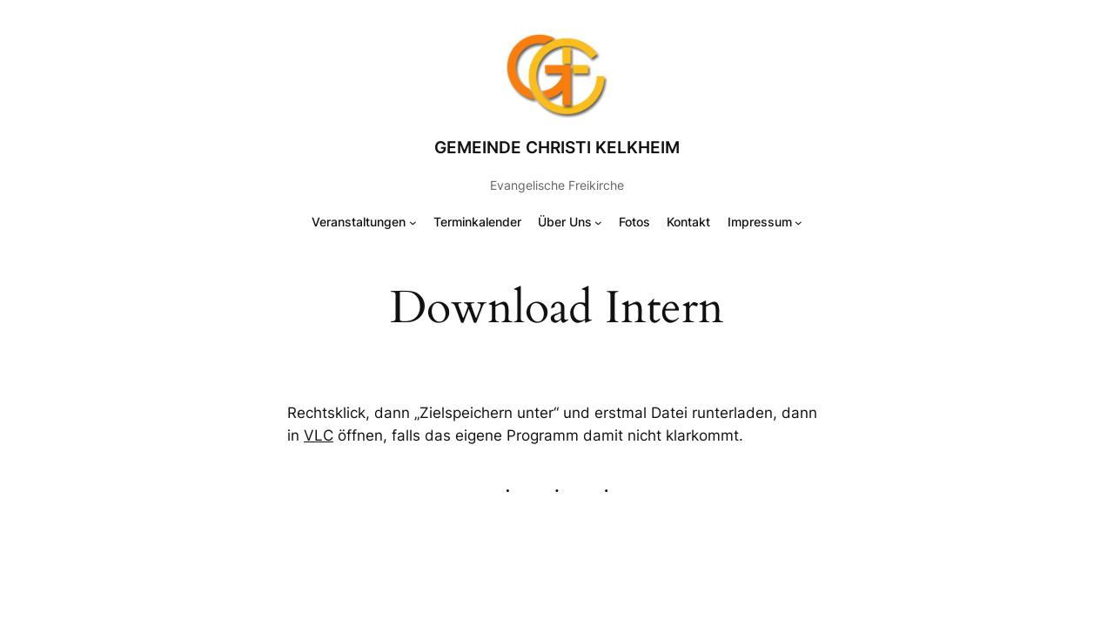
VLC (318, 435)
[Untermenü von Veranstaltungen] (413, 222)
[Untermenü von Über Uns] (598, 222)
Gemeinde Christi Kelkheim (557, 147)
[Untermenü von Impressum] (798, 222)
